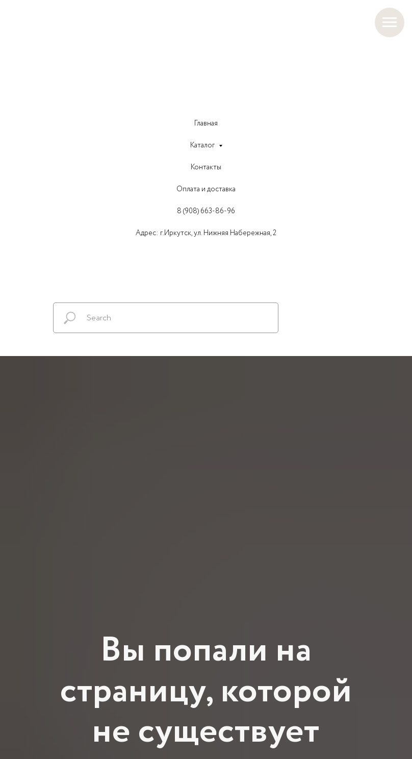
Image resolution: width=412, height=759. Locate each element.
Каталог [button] (203, 145)
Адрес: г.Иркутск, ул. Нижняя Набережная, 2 (206, 233)
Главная (206, 123)
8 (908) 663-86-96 (206, 211)
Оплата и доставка (206, 189)
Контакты (206, 167)
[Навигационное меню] (389, 22)
